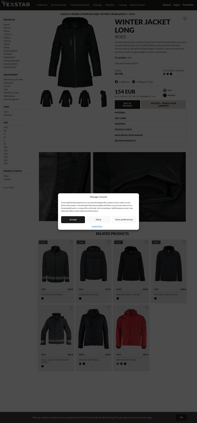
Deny (98, 219)
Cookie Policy (97, 226)
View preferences (124, 219)
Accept (73, 219)
